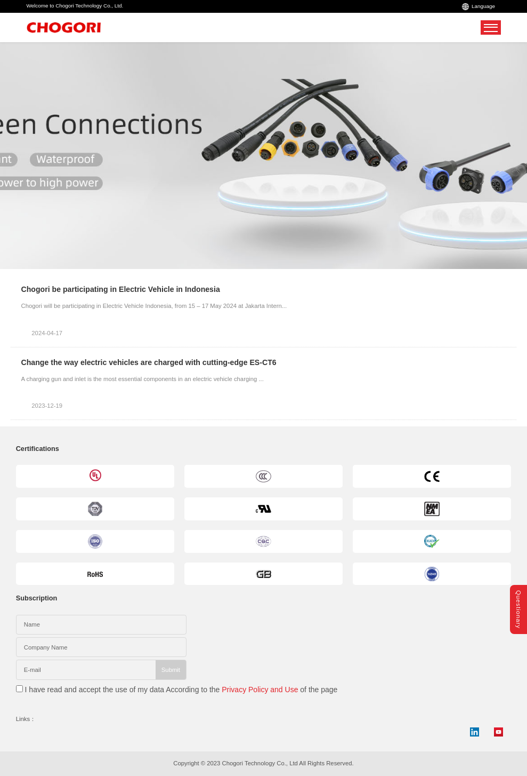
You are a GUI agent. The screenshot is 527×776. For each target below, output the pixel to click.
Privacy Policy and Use (260, 689)
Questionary (518, 609)
